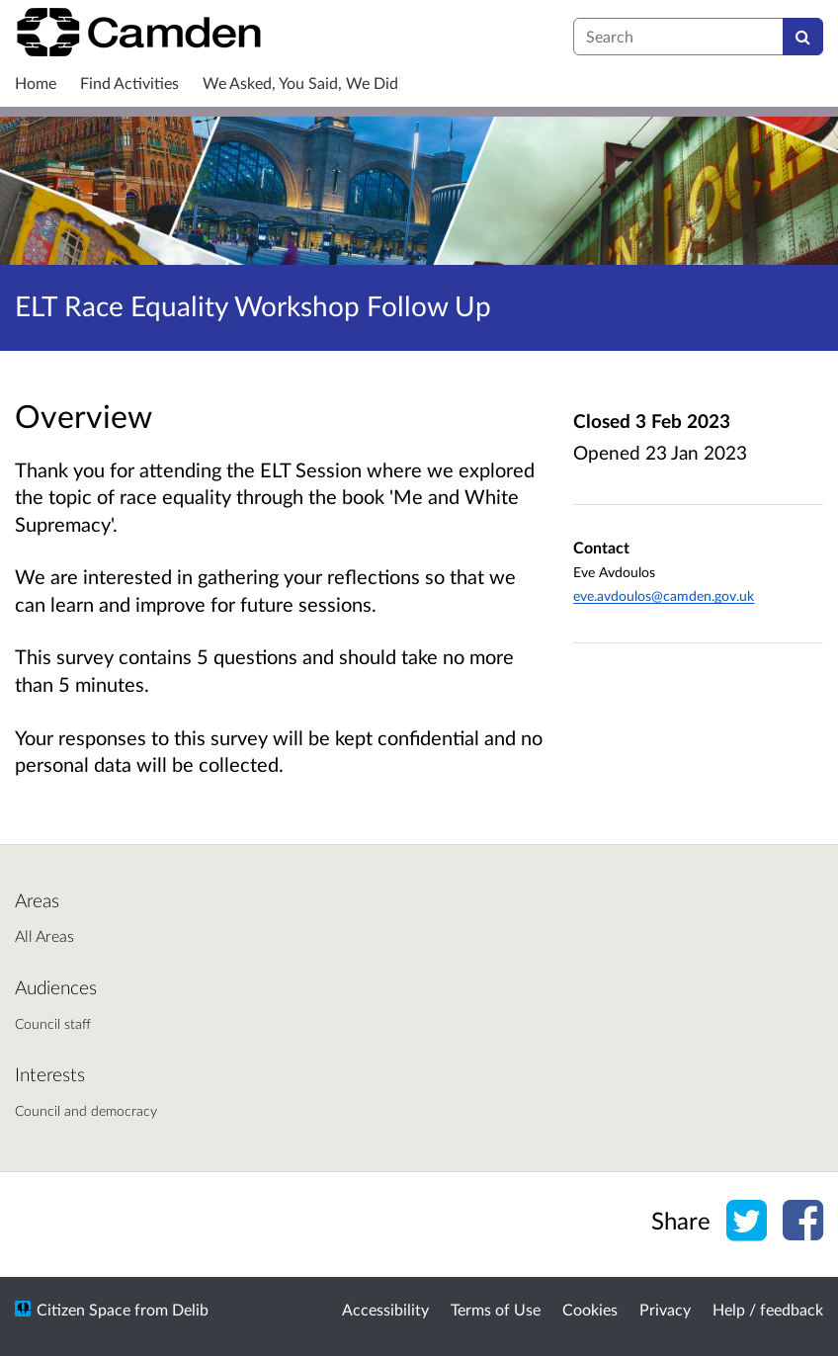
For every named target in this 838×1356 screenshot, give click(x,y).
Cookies (590, 1309)
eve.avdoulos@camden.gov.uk (663, 595)
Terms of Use (496, 1309)
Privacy (665, 1309)
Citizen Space (83, 1309)
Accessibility (385, 1309)
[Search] (803, 36)
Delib (190, 1309)
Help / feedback (767, 1309)
